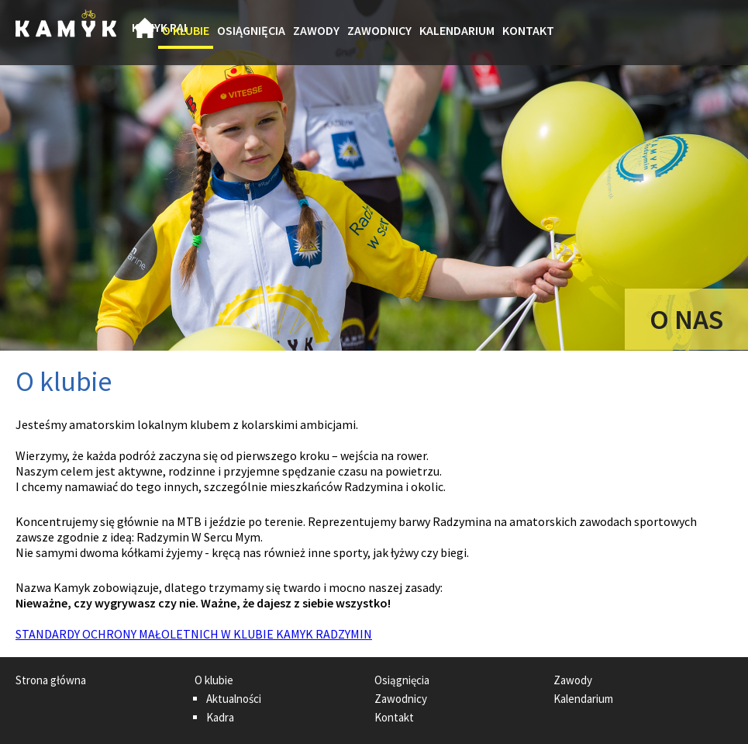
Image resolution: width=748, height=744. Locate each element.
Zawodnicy (379, 30)
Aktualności (233, 698)
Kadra (220, 717)
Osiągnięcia (251, 30)
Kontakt (528, 30)
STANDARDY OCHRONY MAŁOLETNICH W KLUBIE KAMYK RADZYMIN (194, 634)
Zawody (316, 30)
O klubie (185, 30)
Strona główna (145, 33)
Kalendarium (457, 30)
